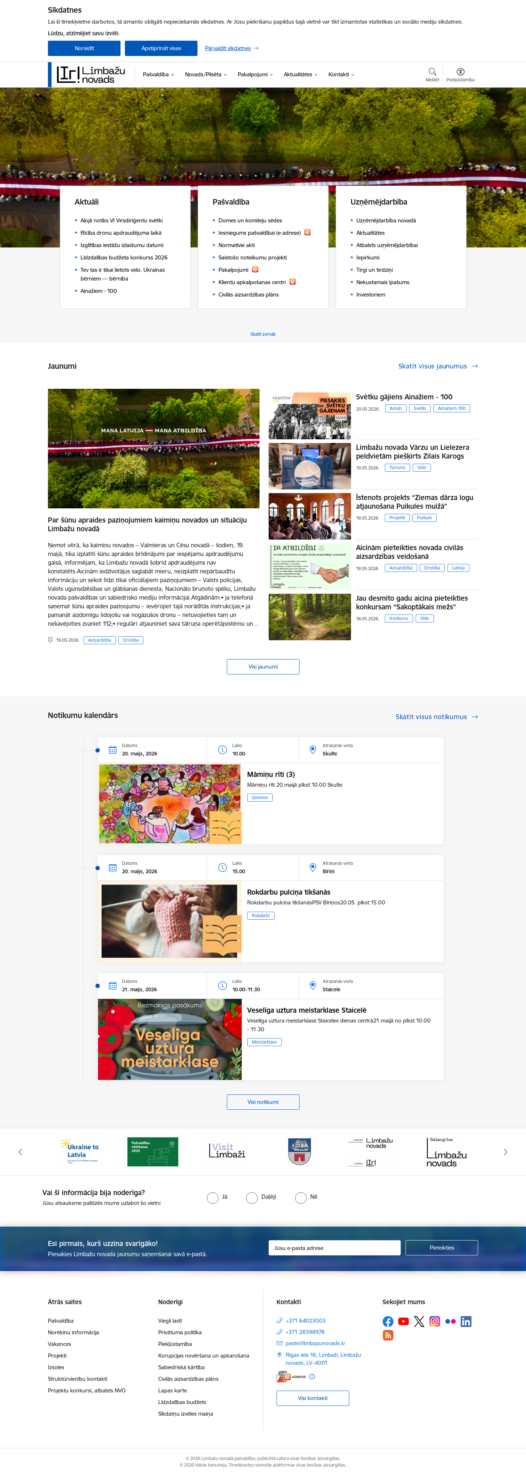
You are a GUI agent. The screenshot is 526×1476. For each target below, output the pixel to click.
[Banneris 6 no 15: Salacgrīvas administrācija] (446, 1151)
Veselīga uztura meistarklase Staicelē (307, 1010)
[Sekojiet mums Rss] (388, 1335)
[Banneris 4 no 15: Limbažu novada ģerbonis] (300, 1151)
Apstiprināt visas (161, 48)
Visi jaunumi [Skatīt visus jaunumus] (263, 666)
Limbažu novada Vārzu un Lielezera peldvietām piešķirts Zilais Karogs (412, 451)
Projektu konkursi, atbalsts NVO (87, 1390)
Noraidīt (84, 48)
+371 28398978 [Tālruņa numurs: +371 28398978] (305, 1331)
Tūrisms (397, 467)
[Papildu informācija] (312, 1376)
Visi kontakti (312, 1398)
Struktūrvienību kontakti (77, 1378)
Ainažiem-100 (451, 408)
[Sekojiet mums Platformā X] (419, 1321)
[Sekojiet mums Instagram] (434, 1321)
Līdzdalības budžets (182, 1402)
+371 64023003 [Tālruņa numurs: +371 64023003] (306, 1320)
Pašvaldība (61, 1320)
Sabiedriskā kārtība (181, 1367)
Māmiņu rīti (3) (271, 774)
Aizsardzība (99, 640)
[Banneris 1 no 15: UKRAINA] (79, 1151)
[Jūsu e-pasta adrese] (335, 1247)
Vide (421, 467)
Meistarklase (264, 1042)
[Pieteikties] (441, 1247)
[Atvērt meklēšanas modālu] (432, 76)
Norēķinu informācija (73, 1332)
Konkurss (399, 618)
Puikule (424, 517)
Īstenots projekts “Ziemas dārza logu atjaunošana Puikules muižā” (414, 502)
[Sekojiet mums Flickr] (450, 1321)
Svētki (420, 408)
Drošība (131, 640)
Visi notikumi (263, 1101)
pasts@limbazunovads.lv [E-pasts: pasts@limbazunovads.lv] (315, 1343)
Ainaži (396, 408)
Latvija (458, 567)
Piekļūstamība (175, 1343)
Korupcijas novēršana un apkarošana (203, 1355)
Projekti (397, 517)
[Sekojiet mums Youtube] (403, 1321)
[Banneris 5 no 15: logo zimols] (373, 1151)
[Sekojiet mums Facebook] (388, 1321)
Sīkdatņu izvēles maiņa (185, 1413)
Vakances (59, 1343)
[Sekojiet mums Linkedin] (466, 1321)
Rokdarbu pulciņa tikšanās (288, 892)
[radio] (217, 1196)
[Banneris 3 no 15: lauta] (226, 1151)
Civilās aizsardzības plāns (188, 1378)
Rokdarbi (261, 915)
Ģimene (260, 797)
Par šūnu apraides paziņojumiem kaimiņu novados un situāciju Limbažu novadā (147, 524)
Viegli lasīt (170, 1320)
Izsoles (56, 1367)
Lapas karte (172, 1390)
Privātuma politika (180, 1332)
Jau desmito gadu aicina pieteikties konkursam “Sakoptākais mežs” (412, 602)
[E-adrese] (291, 1377)
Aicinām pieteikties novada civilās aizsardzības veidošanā (409, 552)
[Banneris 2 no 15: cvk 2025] (152, 1151)
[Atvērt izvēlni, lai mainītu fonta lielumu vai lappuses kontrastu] (460, 76)
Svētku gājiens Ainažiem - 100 (404, 396)
